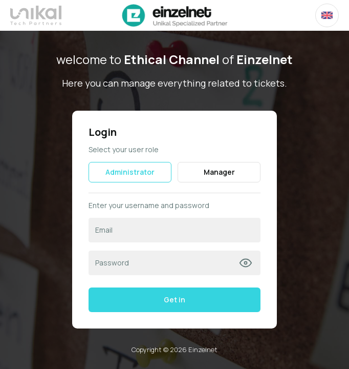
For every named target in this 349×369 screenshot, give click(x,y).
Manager (219, 172)
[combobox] (327, 15)
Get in (174, 299)
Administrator (130, 172)
